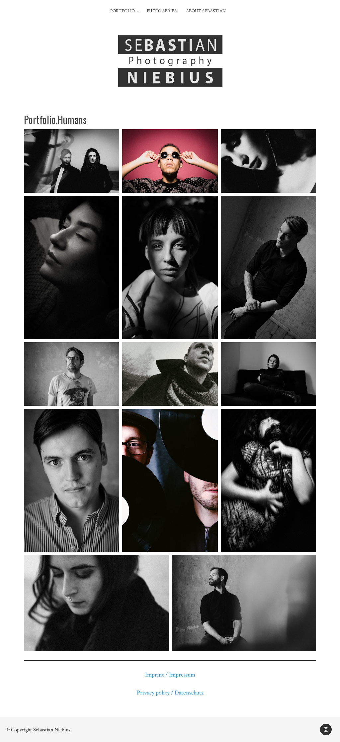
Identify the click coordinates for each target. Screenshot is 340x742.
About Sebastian (206, 11)
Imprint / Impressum (170, 675)
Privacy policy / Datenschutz (170, 692)
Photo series (162, 11)
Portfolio (122, 11)
